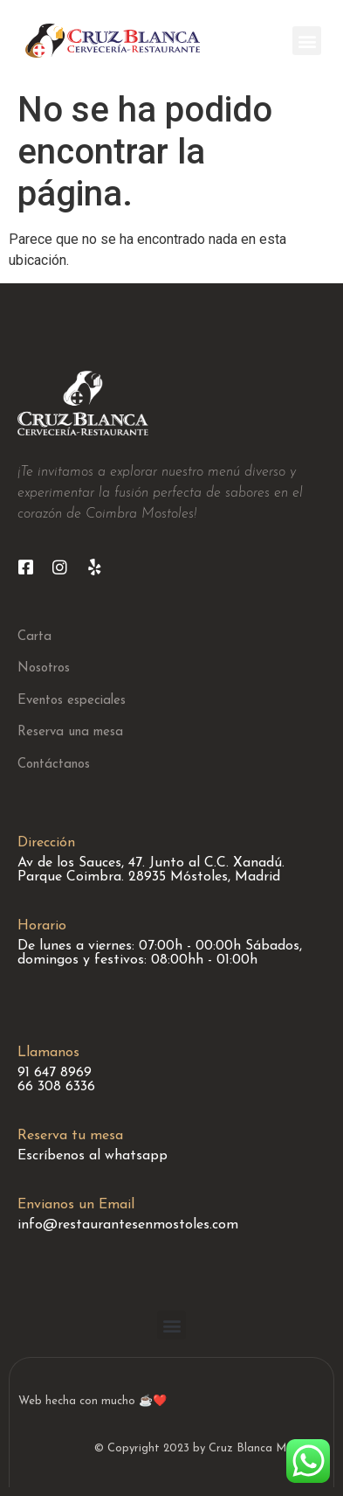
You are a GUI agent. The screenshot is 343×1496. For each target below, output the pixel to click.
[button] (306, 40)
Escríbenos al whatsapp (92, 1156)
